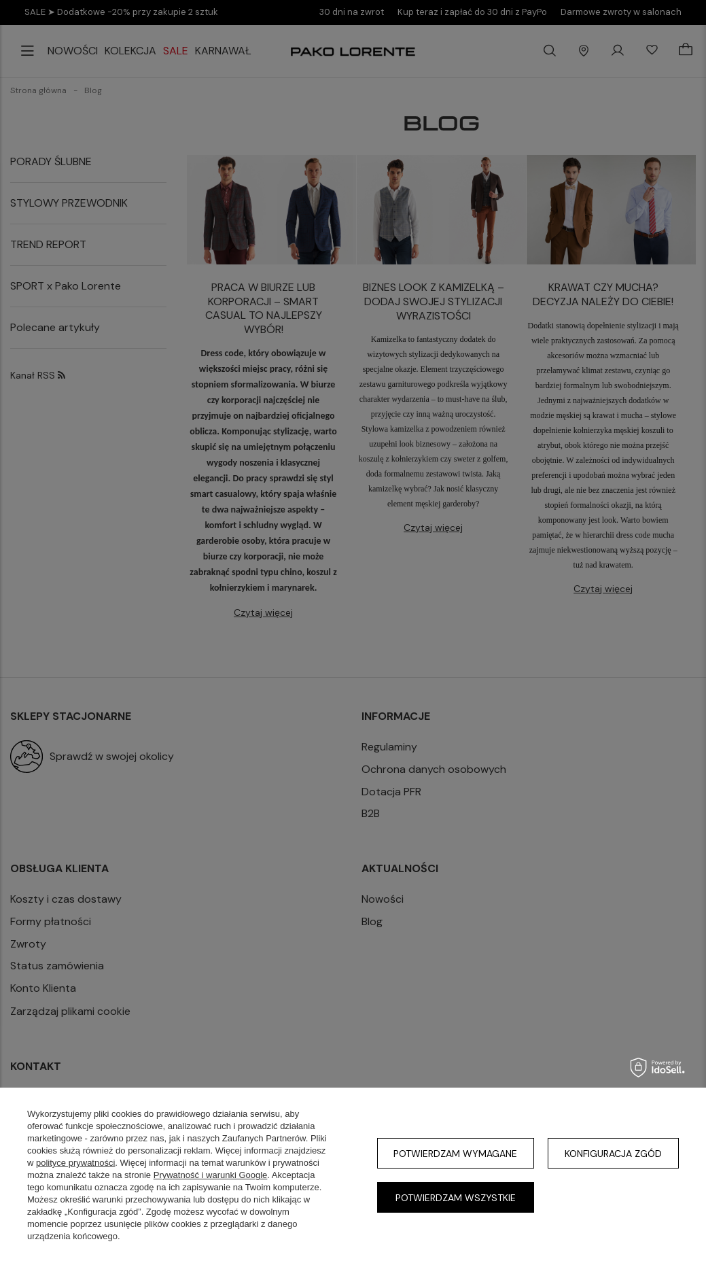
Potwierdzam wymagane (455, 1153)
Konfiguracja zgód (613, 1153)
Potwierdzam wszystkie (455, 1198)
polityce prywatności (75, 1163)
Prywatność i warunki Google (211, 1175)
